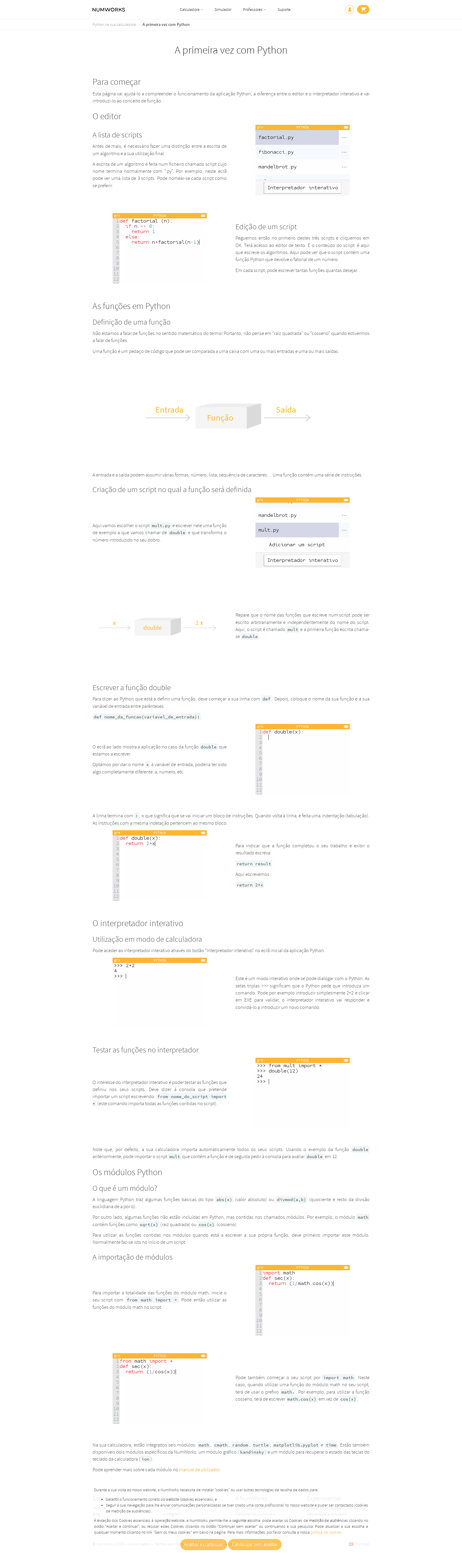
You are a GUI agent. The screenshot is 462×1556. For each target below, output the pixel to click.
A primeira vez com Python (166, 25)
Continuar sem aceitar (255, 1544)
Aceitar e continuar (203, 1544)
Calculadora (189, 9)
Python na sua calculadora (114, 24)
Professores (253, 9)
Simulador (222, 9)
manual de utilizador (199, 1470)
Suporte (284, 9)
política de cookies (326, 1532)
